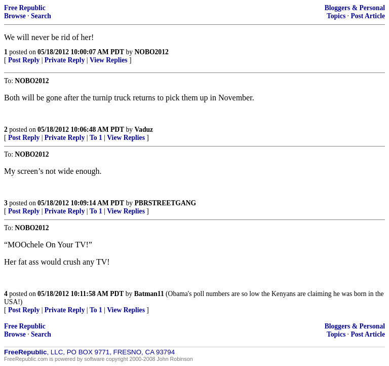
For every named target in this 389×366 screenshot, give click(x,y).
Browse (15, 16)
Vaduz (144, 129)
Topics (336, 16)
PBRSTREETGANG (166, 203)
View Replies (109, 60)
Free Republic (25, 8)
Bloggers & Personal (355, 8)
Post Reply (24, 60)
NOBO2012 (152, 52)
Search (41, 16)
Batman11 (149, 294)
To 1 (96, 137)
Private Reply (65, 60)
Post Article (368, 16)
